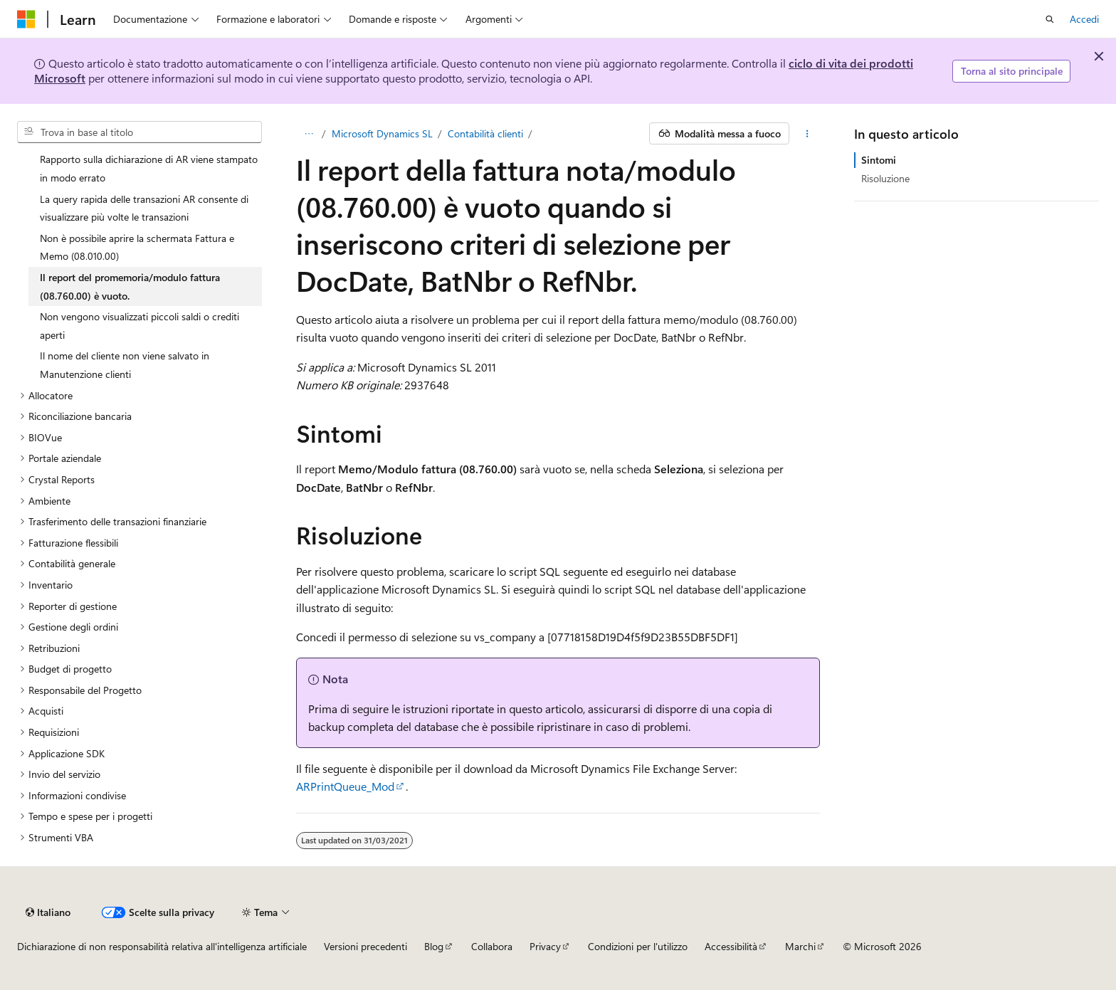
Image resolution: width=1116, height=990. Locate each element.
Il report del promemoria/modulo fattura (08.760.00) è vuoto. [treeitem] (130, 286)
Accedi (1084, 19)
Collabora (491, 946)
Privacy (545, 946)
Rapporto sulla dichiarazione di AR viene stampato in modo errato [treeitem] (149, 168)
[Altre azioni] (807, 133)
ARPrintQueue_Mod (345, 786)
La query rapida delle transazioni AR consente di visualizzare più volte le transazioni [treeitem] (144, 208)
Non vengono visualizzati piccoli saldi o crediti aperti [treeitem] (139, 326)
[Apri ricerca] (1050, 19)
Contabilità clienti (485, 133)
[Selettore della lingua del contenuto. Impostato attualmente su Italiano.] (48, 912)
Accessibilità (731, 946)
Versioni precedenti (365, 946)
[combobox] (139, 132)
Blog (433, 946)
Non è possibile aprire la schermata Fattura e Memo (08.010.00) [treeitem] (137, 247)
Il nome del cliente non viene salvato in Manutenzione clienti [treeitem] (124, 365)
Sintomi (878, 160)
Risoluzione (885, 178)
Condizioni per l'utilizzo (638, 946)
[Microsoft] (26, 19)
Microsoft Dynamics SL (382, 133)
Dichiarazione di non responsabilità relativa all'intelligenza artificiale (162, 946)
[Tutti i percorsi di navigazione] (308, 133)
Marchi (800, 946)
